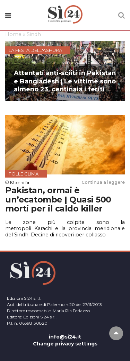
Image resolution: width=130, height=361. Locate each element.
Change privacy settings (65, 344)
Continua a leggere (103, 182)
